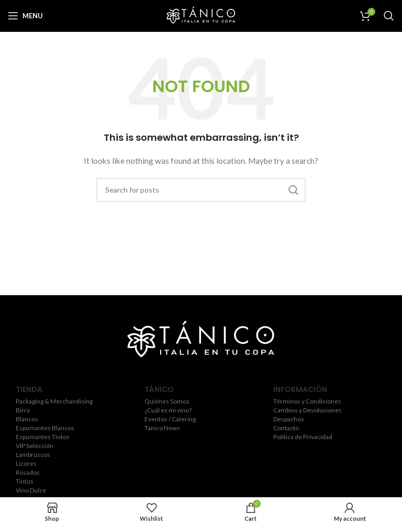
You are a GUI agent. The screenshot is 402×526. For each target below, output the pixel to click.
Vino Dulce (31, 490)
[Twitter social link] (184, 372)
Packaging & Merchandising (54, 401)
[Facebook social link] (170, 372)
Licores (26, 464)
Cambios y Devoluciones (307, 410)
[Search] (388, 15)
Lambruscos (33, 455)
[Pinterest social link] (230, 372)
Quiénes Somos (166, 401)
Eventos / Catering (170, 419)
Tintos (25, 481)
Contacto (286, 428)
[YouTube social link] (214, 372)
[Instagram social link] (199, 372)
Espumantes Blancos (45, 428)
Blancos (27, 419)
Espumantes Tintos (43, 437)
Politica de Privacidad (302, 437)
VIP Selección (34, 446)
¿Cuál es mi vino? (168, 410)
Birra (23, 410)
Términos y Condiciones (307, 401)
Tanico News (162, 428)
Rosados (28, 472)
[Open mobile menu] (25, 15)
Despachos (288, 419)
